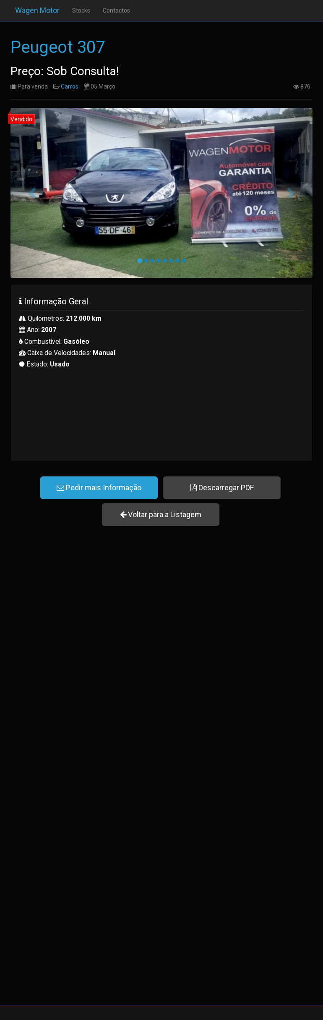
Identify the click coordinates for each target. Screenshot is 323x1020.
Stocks (77, 10)
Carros (69, 86)
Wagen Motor (32, 10)
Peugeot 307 (57, 47)
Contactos (111, 10)
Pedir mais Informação (99, 487)
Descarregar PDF (222, 487)
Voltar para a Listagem (160, 514)
